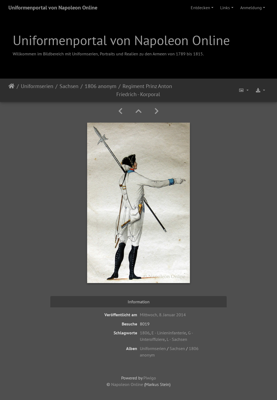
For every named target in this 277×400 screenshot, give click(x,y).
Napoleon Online (127, 384)
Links (225, 7)
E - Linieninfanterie (168, 332)
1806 (145, 332)
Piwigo (149, 378)
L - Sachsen (177, 339)
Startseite (11, 90)
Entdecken (200, 7)
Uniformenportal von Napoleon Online (52, 7)
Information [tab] (139, 301)
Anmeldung (251, 7)
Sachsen (69, 86)
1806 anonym (100, 86)
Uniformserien (37, 86)
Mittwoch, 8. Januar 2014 (163, 314)
